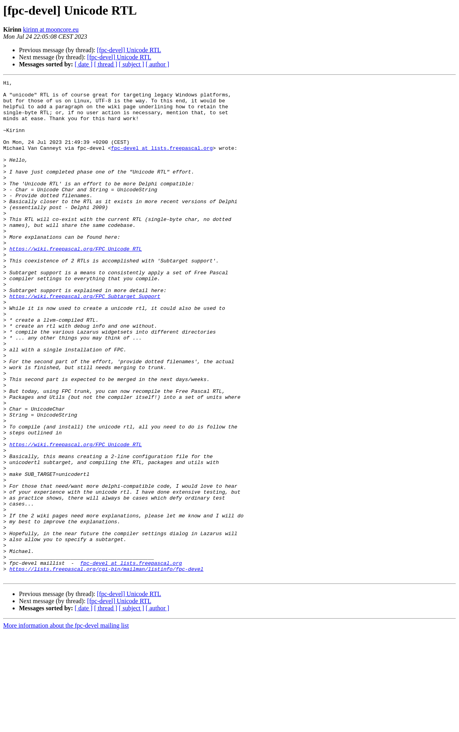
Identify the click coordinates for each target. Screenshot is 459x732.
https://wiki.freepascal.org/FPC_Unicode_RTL (75, 283)
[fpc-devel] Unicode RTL (129, 50)
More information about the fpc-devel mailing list (66, 725)
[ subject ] (131, 64)
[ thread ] (105, 64)
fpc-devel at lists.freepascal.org (162, 162)
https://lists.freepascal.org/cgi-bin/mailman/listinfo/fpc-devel (106, 667)
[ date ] (83, 64)
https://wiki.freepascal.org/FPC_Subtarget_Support (84, 339)
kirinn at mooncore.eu (51, 29)
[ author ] (157, 64)
